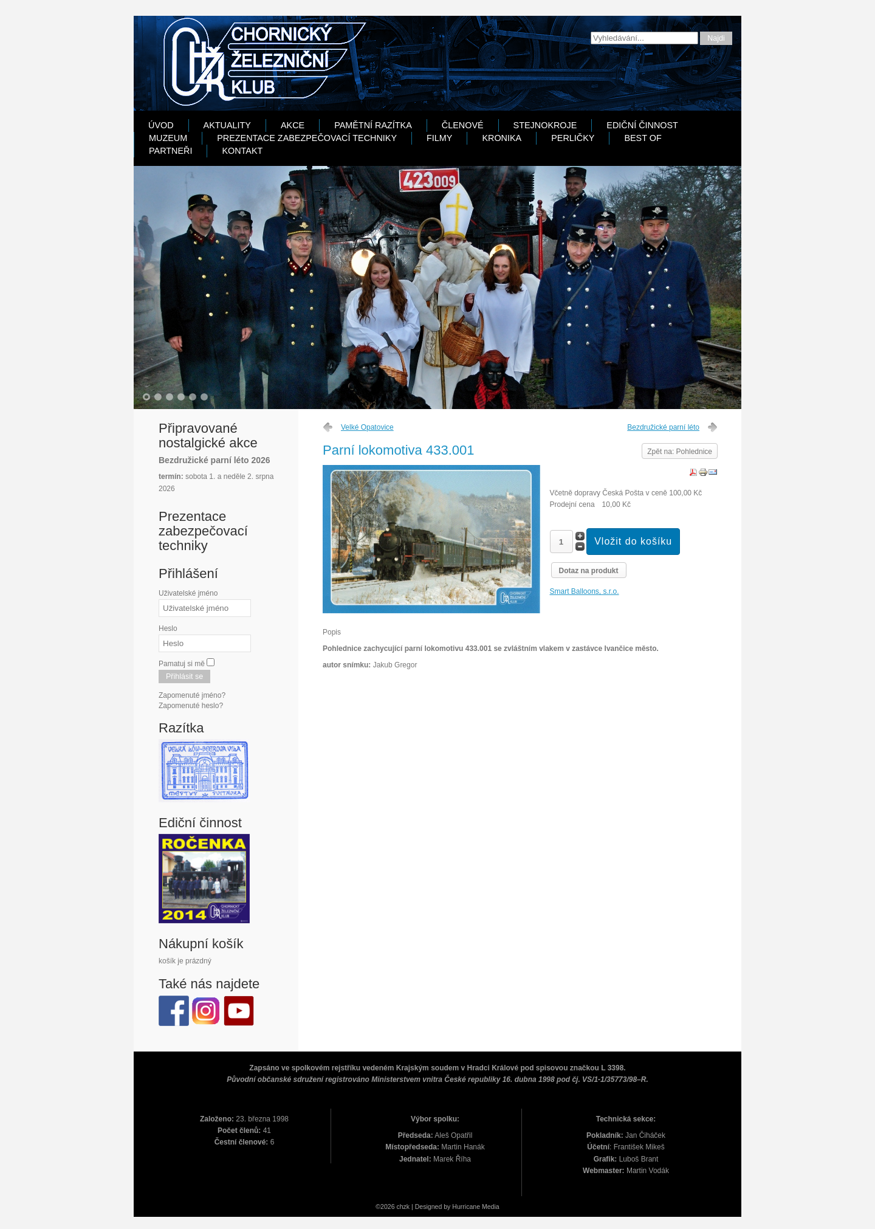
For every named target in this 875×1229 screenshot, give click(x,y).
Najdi (716, 38)
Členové (463, 125)
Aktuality (227, 125)
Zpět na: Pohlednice (679, 451)
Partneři (170, 151)
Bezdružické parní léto (663, 427)
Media (490, 1206)
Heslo (168, 628)
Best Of (642, 138)
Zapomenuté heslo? (191, 705)
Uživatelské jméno (188, 593)
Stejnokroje (545, 125)
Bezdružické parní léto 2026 (214, 460)
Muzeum (168, 138)
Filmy (439, 138)
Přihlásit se (184, 676)
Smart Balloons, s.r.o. (584, 591)
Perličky (572, 138)
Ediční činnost (642, 125)
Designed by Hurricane (448, 1206)
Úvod (161, 125)
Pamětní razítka (373, 125)
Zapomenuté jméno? (192, 695)
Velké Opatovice (367, 427)
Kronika (501, 138)
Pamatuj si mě (182, 663)
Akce (292, 125)
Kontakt (242, 151)
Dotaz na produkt (589, 570)
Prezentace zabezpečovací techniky (307, 138)
